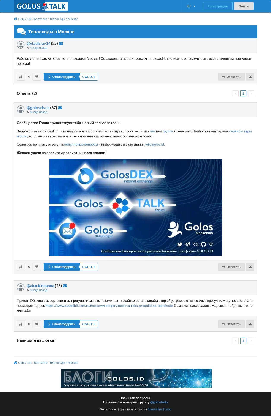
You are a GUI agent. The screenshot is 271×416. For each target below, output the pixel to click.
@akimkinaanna (40, 285)
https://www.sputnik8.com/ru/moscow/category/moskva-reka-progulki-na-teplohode (109, 305)
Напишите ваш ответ (36, 340)
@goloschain (38, 107)
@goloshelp (159, 402)
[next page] (251, 93)
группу (168, 131)
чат (152, 131)
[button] (71, 77)
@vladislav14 (38, 43)
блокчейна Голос (159, 409)
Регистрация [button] (218, 6)
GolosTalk (23, 18)
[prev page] (236, 93)
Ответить (231, 77)
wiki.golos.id (154, 144)
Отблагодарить (61, 77)
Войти (244, 6)
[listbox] (190, 6)
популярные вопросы (81, 144)
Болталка (40, 18)
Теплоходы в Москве (63, 18)
